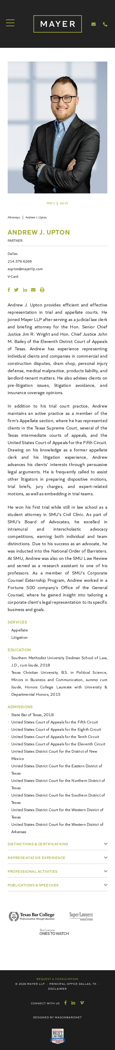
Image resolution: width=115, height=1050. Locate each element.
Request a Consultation (57, 979)
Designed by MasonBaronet (57, 1017)
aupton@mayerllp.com (25, 268)
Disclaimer (57, 988)
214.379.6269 (20, 260)
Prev (51, 203)
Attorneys (14, 217)
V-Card (13, 276)
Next (64, 203)
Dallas (12, 253)
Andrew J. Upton (36, 217)
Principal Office (63, 983)
